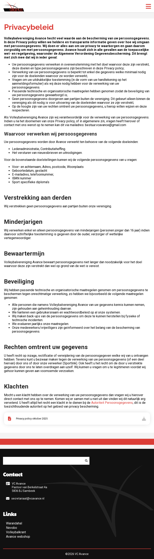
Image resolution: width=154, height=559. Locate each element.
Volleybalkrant (16, 532)
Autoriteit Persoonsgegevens (112, 403)
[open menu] (148, 6)
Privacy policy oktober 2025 (32, 418)
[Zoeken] (86, 461)
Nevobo (11, 528)
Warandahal (14, 523)
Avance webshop (18, 536)
